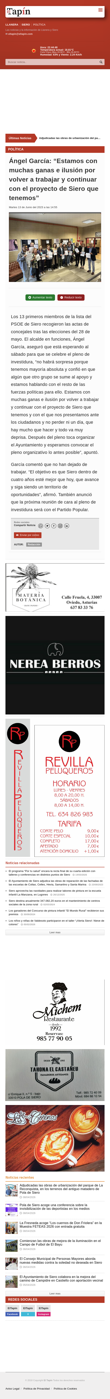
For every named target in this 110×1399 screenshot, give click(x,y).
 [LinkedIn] (67, 526)
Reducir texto (70, 297)
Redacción (34, 544)
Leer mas (55, 932)
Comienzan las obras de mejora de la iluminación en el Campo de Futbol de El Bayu (60, 1242)
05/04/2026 (27, 1285)
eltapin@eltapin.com (20, 34)
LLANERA (11, 24)
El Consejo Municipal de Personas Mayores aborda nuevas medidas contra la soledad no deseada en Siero (61, 1260)
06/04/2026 (27, 1249)
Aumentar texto (40, 297)
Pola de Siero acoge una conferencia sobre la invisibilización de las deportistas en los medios (55, 1206)
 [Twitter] (47, 526)
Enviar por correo (27, 535)
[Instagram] (60, 526)
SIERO (26, 24)
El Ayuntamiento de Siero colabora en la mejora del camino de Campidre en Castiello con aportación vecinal (61, 1278)
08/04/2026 (27, 1197)
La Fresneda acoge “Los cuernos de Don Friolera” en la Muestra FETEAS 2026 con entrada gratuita (61, 1224)
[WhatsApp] (40, 526)
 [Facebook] (53, 526)
